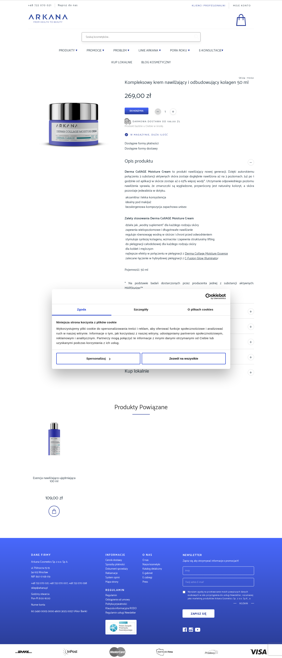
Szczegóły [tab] (141, 309)
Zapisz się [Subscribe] (198, 613)
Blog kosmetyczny (156, 62)
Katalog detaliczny (152, 569)
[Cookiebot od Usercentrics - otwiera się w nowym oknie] (208, 296)
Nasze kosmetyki (151, 564)
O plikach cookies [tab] (200, 309)
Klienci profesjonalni (209, 6)
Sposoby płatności (115, 564)
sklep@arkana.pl (39, 588)
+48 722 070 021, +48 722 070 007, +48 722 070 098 (59, 583)
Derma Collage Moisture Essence (206, 253)
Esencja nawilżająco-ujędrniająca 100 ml (60, 478)
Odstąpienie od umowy (117, 600)
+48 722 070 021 (40, 5)
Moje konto (242, 6)
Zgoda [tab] (81, 309)
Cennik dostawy (113, 560)
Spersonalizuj (98, 358)
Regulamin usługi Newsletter (120, 613)
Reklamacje (111, 573)
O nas (145, 560)
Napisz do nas (68, 5)
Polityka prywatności (116, 604)
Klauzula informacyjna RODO (121, 608)
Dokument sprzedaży (116, 569)
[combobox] (136, 37)
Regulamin (111, 595)
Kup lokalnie (121, 62)
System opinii (112, 578)
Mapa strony (111, 582)
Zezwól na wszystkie (183, 358)
